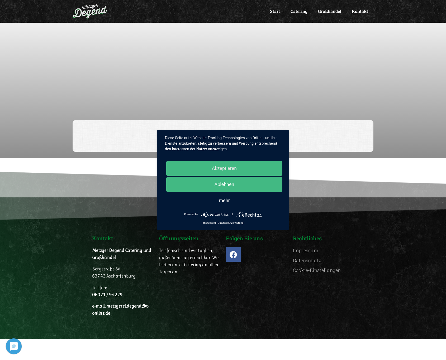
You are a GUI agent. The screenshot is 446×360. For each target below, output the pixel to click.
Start (275, 11)
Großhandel (329, 11)
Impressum (209, 222)
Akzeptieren (224, 168)
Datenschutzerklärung (230, 222)
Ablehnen (224, 184)
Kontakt (360, 11)
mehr (224, 200)
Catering (299, 11)
